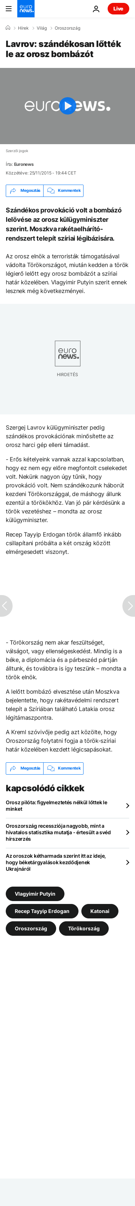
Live (118, 8)
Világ (42, 28)
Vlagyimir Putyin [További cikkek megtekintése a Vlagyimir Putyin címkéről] (35, 893)
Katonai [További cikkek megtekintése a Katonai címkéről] (99, 911)
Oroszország (67, 28)
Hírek (23, 28)
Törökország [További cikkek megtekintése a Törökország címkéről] (84, 928)
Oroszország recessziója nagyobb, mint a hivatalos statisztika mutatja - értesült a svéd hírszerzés (58, 832)
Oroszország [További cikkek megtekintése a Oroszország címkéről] (31, 928)
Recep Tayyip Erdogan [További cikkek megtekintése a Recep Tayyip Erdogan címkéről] (42, 911)
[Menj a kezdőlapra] (26, 8)
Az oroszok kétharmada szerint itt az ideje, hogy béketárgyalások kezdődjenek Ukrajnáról (56, 862)
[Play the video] (67, 106)
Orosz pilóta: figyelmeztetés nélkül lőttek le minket (56, 805)
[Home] (8, 27)
